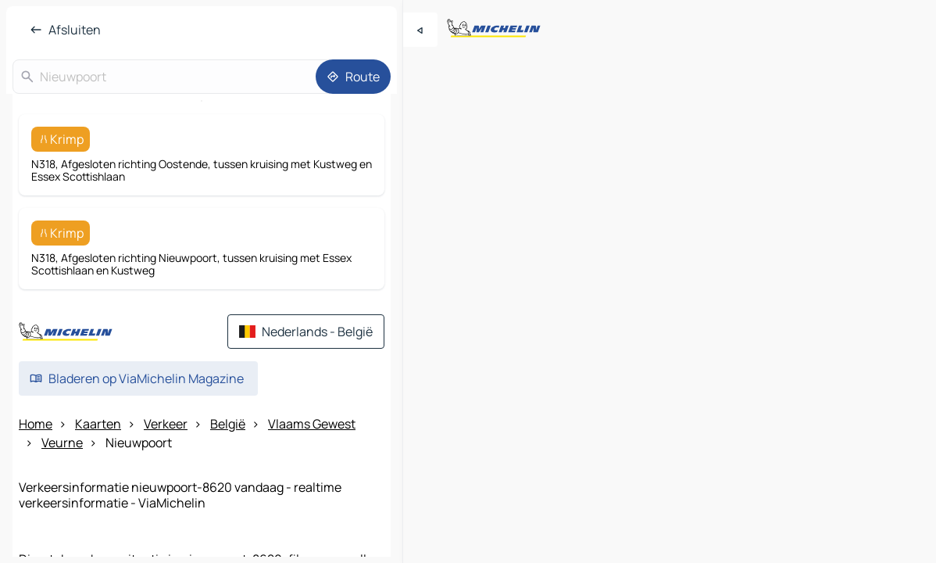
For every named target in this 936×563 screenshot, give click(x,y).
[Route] (353, 76)
